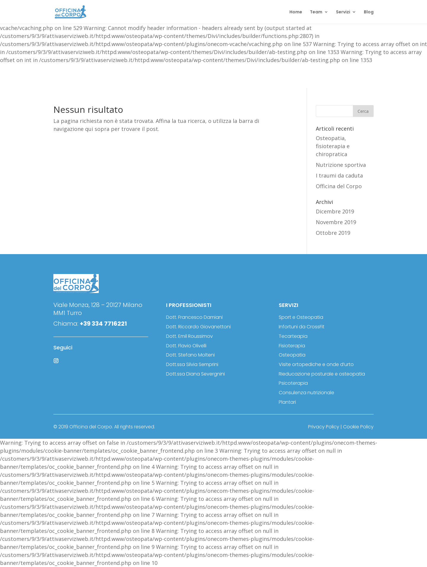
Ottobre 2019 (333, 232)
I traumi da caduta (339, 175)
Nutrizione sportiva (341, 164)
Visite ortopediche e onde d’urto (316, 364)
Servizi (343, 12)
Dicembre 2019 (335, 211)
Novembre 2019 (336, 222)
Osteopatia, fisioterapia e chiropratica (333, 146)
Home (295, 12)
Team (316, 12)
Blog (369, 12)
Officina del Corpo (339, 186)
